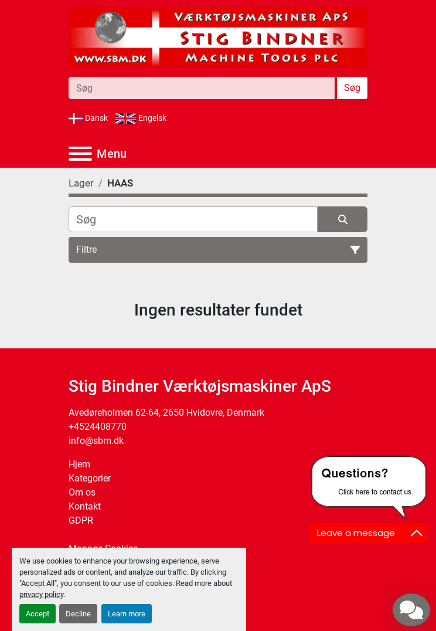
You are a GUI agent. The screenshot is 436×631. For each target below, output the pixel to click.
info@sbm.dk (96, 440)
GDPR (81, 520)
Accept (37, 613)
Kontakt (85, 506)
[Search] (202, 88)
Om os (82, 492)
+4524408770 (98, 426)
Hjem (79, 464)
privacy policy (41, 594)
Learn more (126, 613)
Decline (78, 613)
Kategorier (90, 478)
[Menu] (80, 154)
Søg (352, 87)
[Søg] (193, 219)
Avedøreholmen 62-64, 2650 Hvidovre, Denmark (166, 412)
